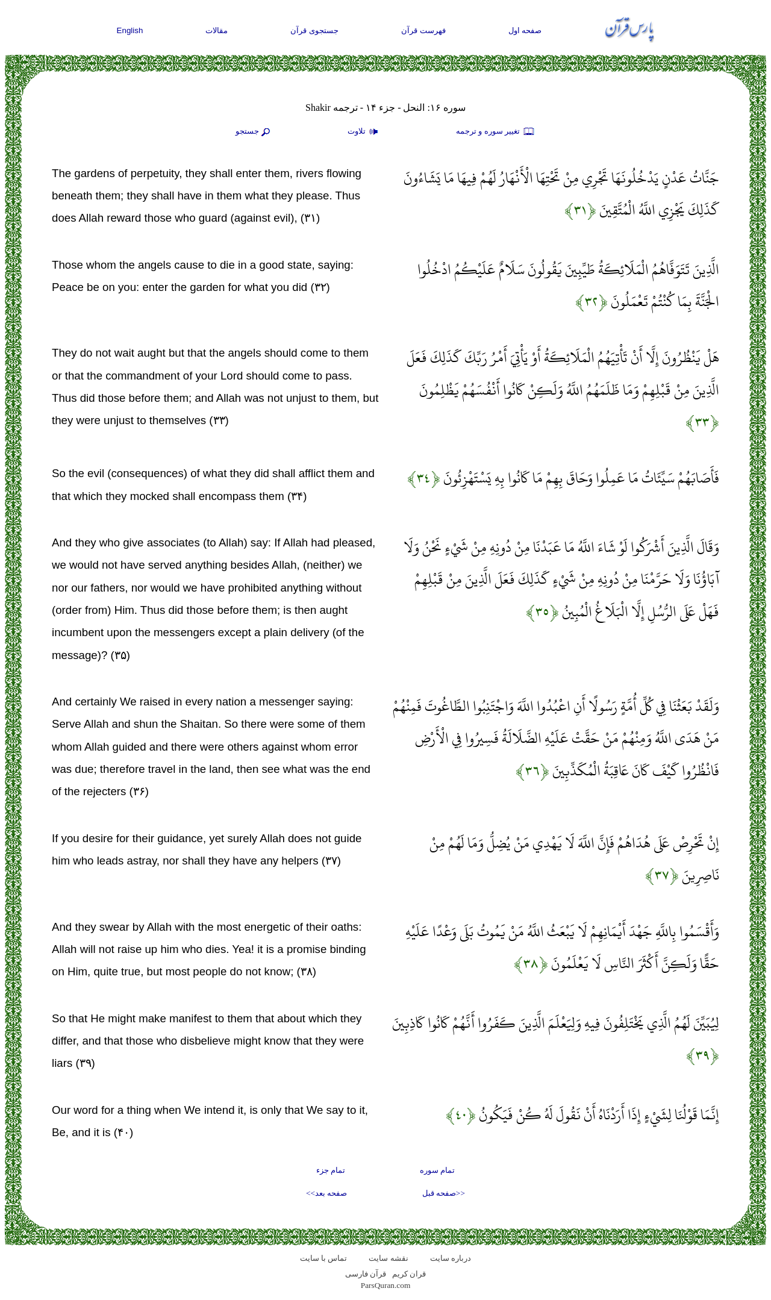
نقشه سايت (388, 1258)
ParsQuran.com (386, 1285)
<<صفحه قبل (443, 1193)
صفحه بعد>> (326, 1193)
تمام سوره (437, 1170)
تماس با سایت (324, 1258)
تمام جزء (330, 1170)
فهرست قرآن (423, 30)
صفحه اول (525, 30)
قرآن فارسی (365, 1273)
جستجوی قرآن (314, 30)
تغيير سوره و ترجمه (495, 132)
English (130, 30)
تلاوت (364, 132)
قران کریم (409, 1273)
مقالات (216, 30)
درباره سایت (450, 1258)
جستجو (254, 132)
